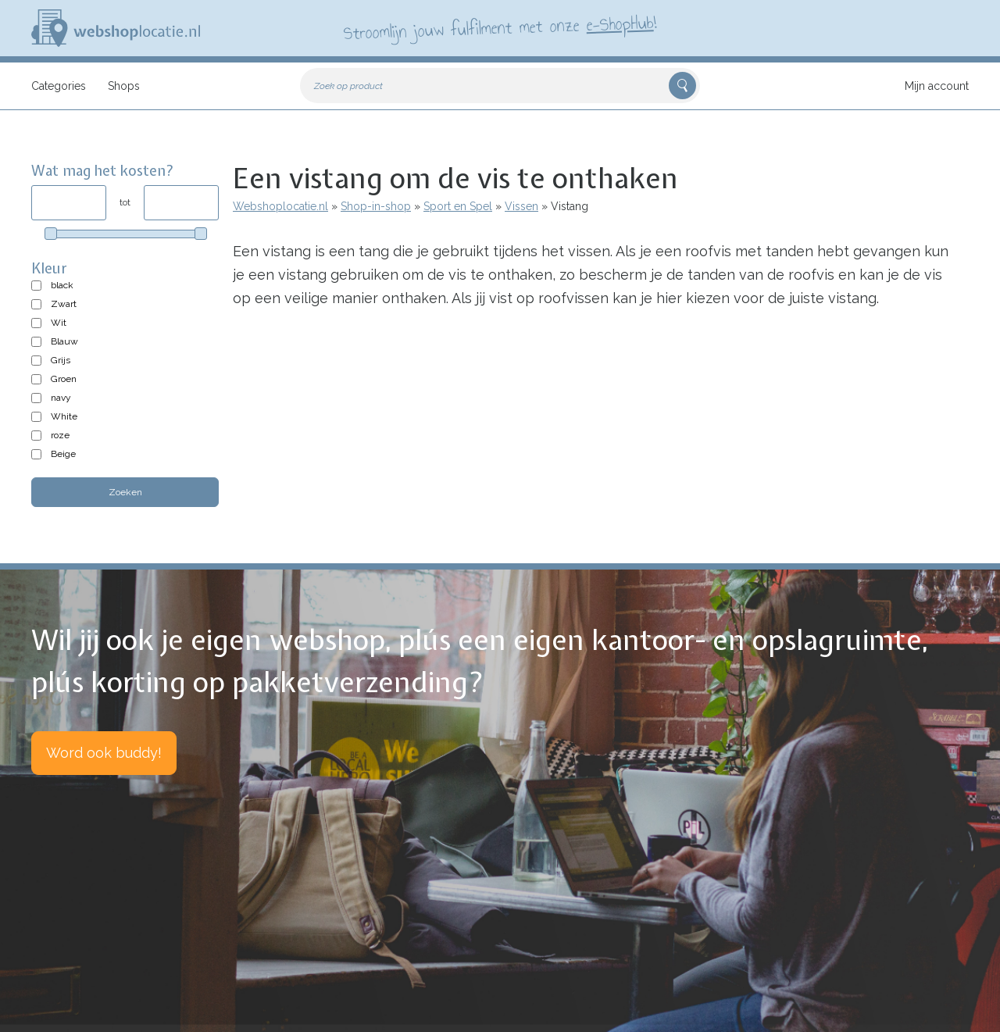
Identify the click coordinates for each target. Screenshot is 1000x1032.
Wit (58, 322)
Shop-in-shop (376, 206)
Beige (63, 453)
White (64, 416)
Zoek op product (348, 85)
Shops (124, 86)
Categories (58, 86)
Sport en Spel (457, 206)
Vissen (521, 206)
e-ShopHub (620, 23)
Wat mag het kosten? (102, 170)
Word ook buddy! (104, 753)
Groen (64, 378)
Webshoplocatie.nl (280, 206)
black (62, 285)
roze (60, 435)
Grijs (60, 360)
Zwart (64, 303)
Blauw (64, 341)
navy (61, 397)
